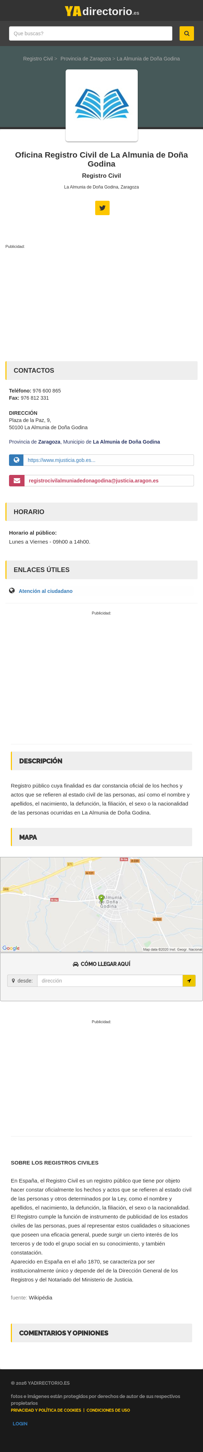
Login (20, 1423)
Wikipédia (40, 1297)
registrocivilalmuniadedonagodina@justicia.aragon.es (94, 480)
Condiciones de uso (108, 1410)
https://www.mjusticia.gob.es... (62, 460)
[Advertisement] (101, 303)
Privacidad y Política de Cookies (46, 1410)
